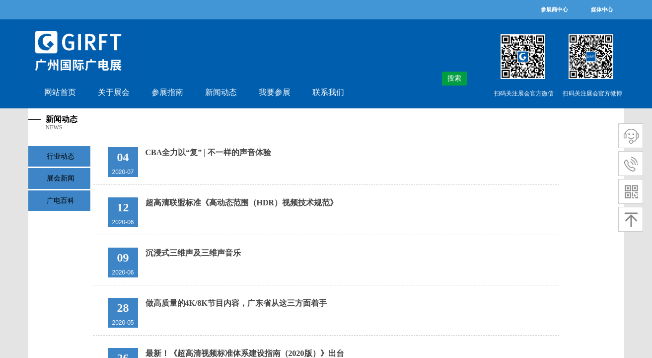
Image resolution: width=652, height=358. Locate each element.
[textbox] (437, 79)
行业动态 (60, 156)
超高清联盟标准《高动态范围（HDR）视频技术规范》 (241, 202)
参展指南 (167, 92)
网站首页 (60, 92)
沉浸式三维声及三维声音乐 (193, 253)
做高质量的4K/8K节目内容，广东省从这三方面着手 (236, 303)
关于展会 (114, 92)
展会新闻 (60, 178)
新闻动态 (221, 92)
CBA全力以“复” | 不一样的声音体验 (208, 152)
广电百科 (60, 200)
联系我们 (328, 92)
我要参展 (274, 92)
